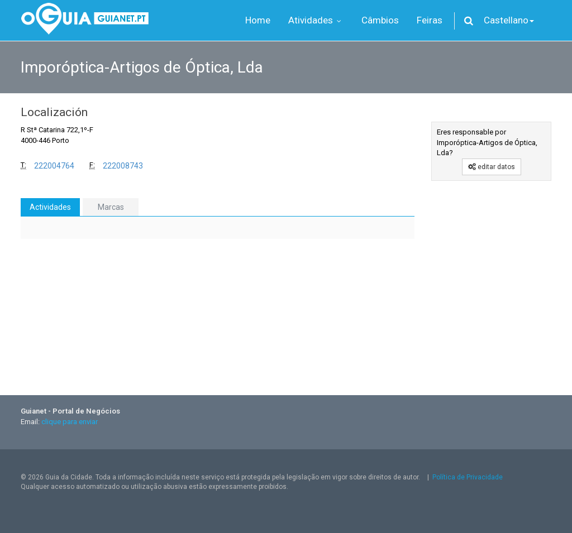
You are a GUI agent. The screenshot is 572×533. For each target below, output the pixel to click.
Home (257, 20)
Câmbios (380, 20)
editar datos (491, 167)
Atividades (316, 20)
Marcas (111, 207)
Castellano (509, 20)
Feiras (429, 20)
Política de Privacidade (467, 477)
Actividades (50, 207)
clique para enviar (69, 421)
